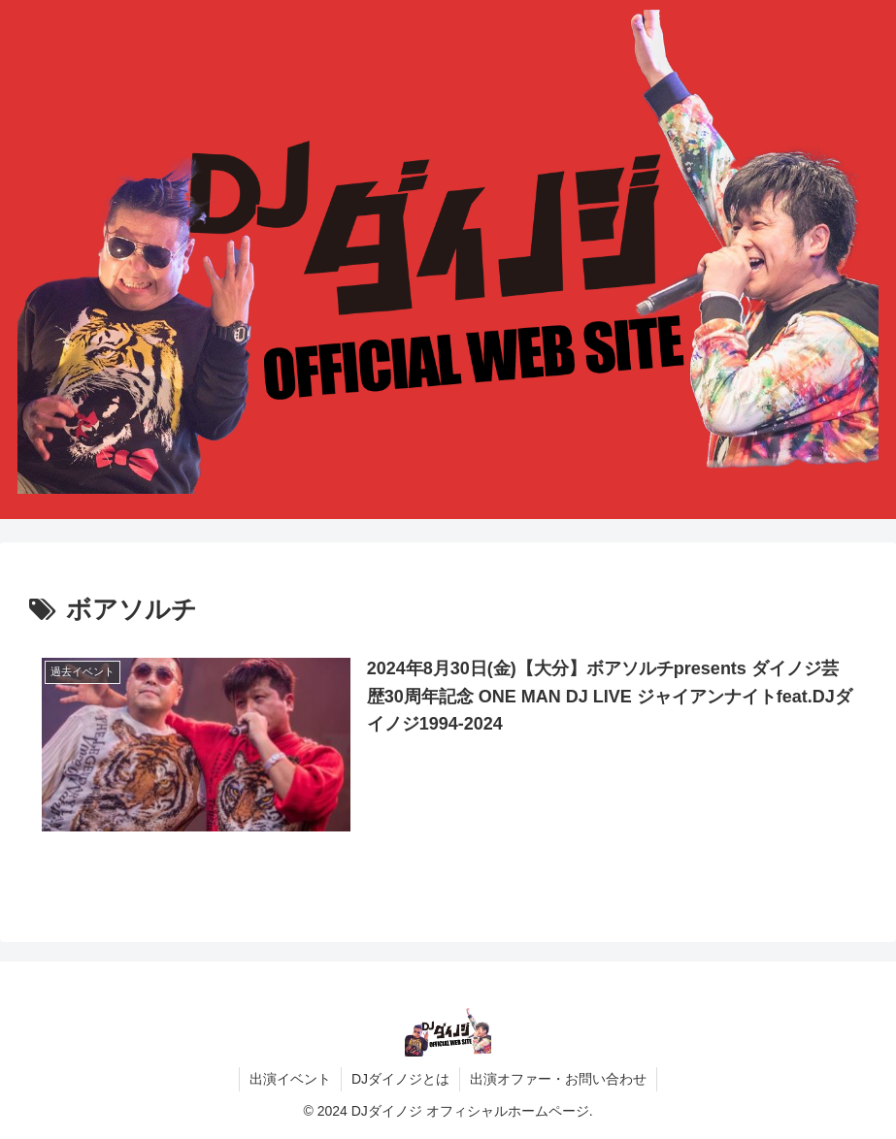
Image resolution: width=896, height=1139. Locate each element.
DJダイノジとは (400, 1079)
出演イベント (290, 1079)
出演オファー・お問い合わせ (558, 1079)
